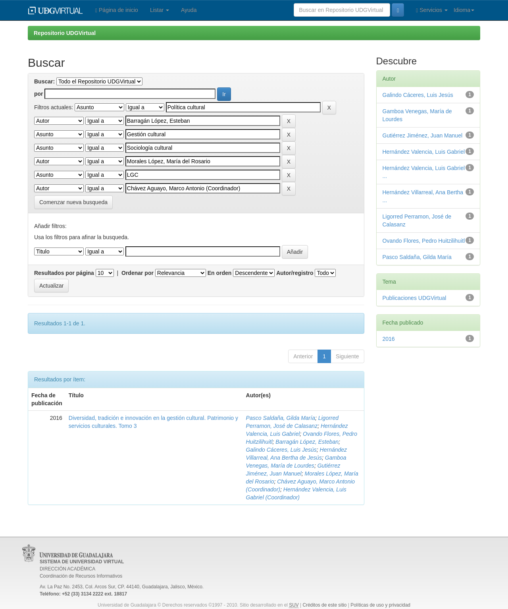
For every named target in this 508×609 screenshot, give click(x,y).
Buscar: (44, 81)
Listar (159, 10)
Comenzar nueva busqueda (73, 202)
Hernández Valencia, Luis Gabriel (424, 152)
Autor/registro (294, 273)
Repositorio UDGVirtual (65, 33)
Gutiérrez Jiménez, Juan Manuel (423, 135)
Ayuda (188, 10)
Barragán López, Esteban (307, 442)
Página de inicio (116, 10)
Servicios (432, 10)
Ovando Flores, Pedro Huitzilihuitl (424, 241)
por (38, 94)
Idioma (464, 10)
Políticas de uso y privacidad (380, 605)
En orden (220, 273)
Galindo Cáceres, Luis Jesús (281, 450)
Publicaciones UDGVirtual (414, 298)
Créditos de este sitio (324, 605)
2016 (389, 339)
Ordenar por (137, 273)
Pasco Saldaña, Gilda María (280, 418)
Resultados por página (64, 273)
